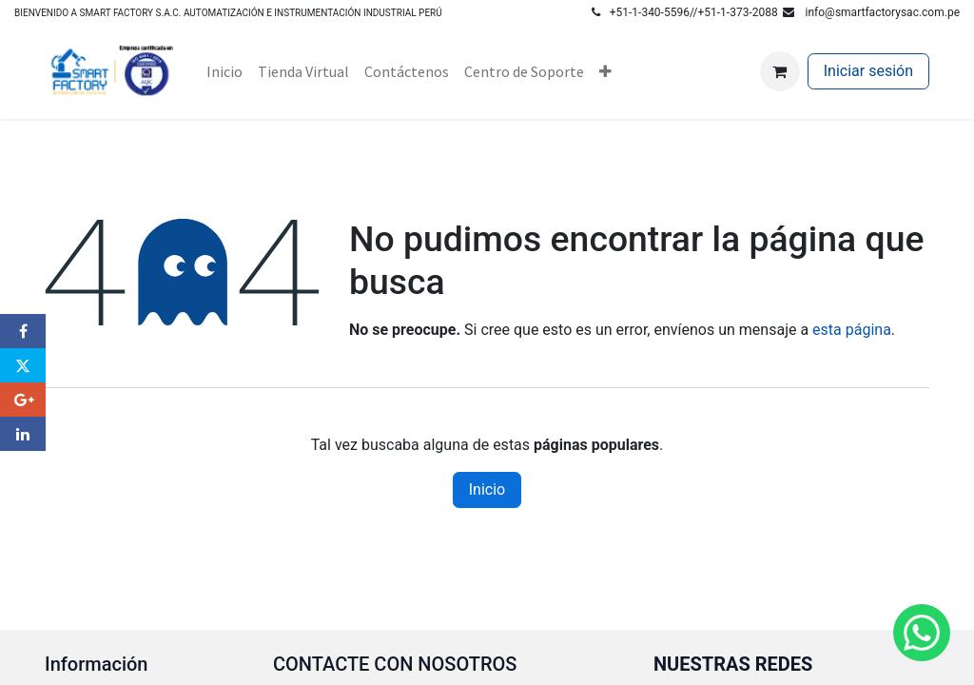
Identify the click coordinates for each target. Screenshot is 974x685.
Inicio (487, 489)
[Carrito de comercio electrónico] (780, 71)
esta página (851, 330)
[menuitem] (224, 71)
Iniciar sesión (868, 71)
